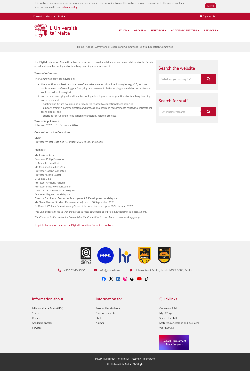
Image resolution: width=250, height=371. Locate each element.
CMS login (138, 364)
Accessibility (123, 358)
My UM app (166, 313)
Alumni (100, 323)
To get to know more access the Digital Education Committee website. (74, 225)
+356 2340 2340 (71, 270)
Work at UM (166, 328)
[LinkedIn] (118, 278)
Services (211, 30)
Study (124, 30)
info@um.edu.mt (107, 270)
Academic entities (185, 30)
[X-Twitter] (111, 278)
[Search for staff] (208, 111)
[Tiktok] (146, 278)
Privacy (98, 358)
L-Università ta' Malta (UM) (47, 308)
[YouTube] (139, 278)
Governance (102, 46)
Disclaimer (109, 358)
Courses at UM (168, 308)
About (140, 30)
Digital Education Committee (156, 46)
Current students (44, 16)
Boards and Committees (124, 46)
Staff (61, 16)
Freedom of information (143, 358)
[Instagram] (125, 278)
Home (80, 46)
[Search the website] (214, 16)
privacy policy (69, 7)
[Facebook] (104, 278)
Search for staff (168, 318)
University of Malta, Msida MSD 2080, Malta (161, 270)
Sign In (207, 16)
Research (158, 30)
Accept (210, 6)
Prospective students (108, 308)
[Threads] (132, 278)
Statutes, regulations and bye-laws (179, 323)
